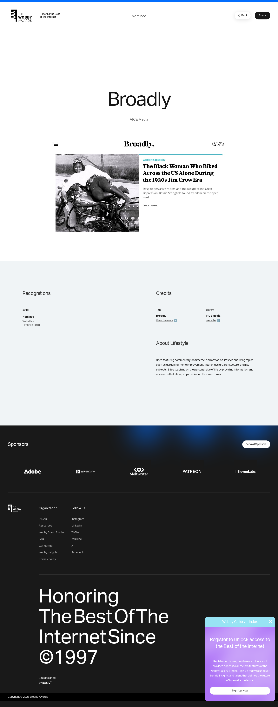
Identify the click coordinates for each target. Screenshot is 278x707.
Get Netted (45, 546)
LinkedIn (76, 525)
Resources (45, 525)
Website (211, 320)
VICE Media (139, 119)
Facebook (77, 552)
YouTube (76, 539)
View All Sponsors (256, 444)
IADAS (43, 519)
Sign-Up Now (240, 690)
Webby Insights (48, 552)
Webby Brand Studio (51, 532)
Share (262, 15)
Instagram (77, 519)
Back (242, 15)
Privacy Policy (47, 559)
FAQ (41, 539)
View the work (164, 320)
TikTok (75, 532)
